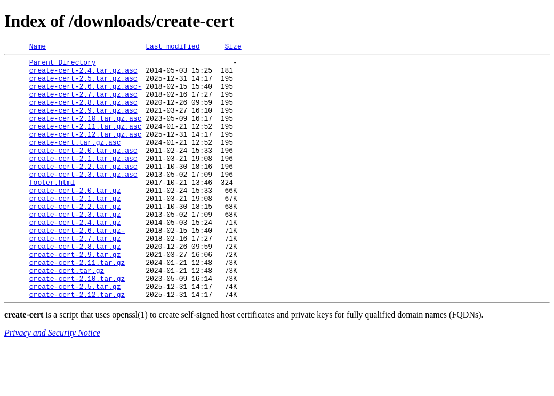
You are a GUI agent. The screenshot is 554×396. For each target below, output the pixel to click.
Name (37, 47)
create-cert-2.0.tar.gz (75, 219)
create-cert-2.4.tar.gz (75, 257)
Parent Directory (62, 65)
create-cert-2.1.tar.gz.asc (83, 180)
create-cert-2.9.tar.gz (75, 295)
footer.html (52, 209)
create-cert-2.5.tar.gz (75, 334)
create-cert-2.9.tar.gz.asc (83, 123)
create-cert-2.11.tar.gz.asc (85, 142)
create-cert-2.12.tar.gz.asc (85, 151)
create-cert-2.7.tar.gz (75, 276)
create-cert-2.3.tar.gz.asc (83, 199)
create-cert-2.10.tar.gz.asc (85, 132)
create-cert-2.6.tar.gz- (77, 267)
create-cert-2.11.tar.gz (77, 305)
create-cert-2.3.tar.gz (75, 247)
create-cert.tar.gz (66, 315)
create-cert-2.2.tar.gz (75, 238)
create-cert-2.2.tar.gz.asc (83, 190)
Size (232, 47)
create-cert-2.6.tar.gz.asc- (85, 94)
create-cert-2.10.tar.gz (77, 324)
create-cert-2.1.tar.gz (75, 228)
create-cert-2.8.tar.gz (75, 286)
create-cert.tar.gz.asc (75, 161)
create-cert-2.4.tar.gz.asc (83, 75)
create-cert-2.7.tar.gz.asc (83, 103)
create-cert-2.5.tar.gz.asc (83, 84)
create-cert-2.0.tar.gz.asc (83, 171)
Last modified (172, 47)
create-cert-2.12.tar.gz (77, 344)
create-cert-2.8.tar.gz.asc (83, 113)
